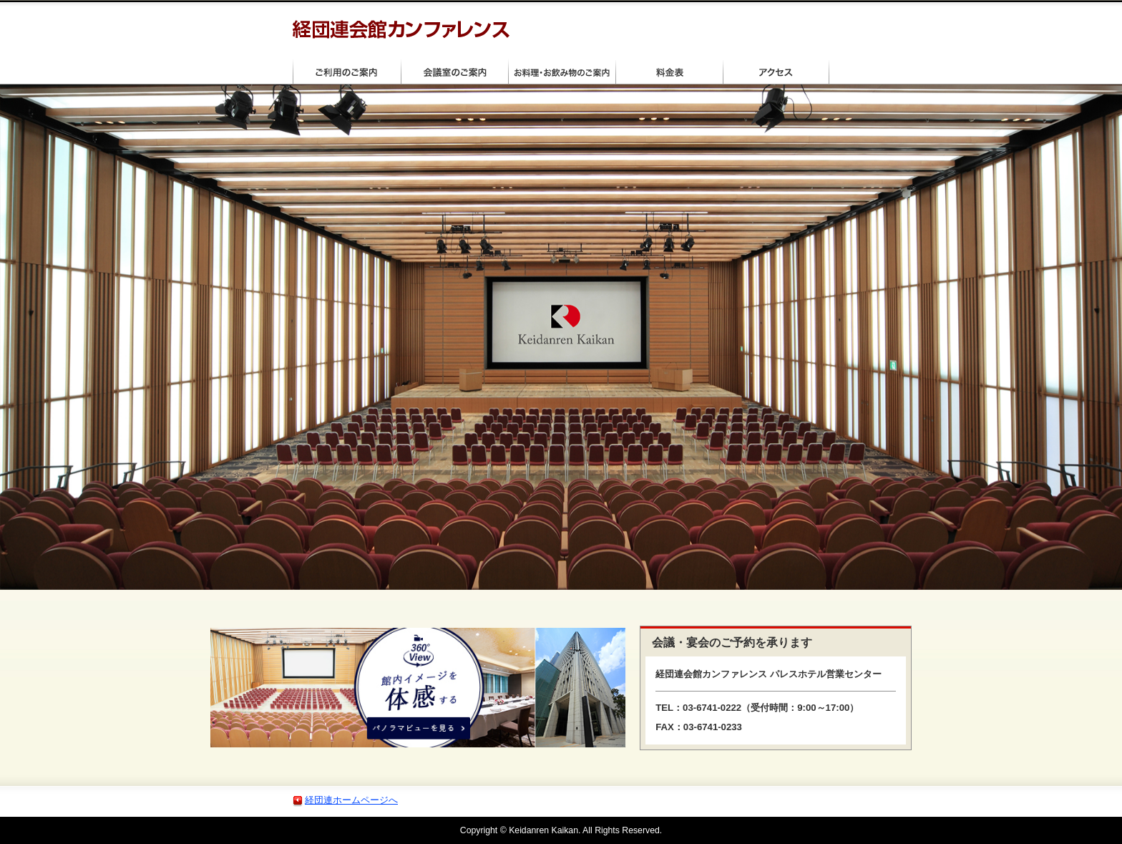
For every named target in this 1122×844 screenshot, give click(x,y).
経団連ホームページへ (351, 800)
